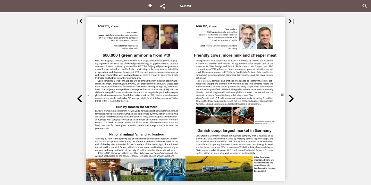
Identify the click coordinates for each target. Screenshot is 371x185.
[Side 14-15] (185, 6)
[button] (150, 6)
